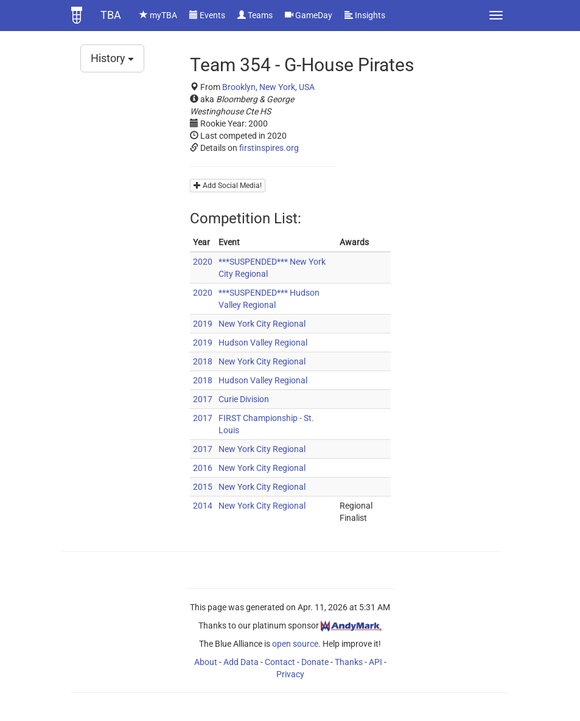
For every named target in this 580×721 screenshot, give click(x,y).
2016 (202, 468)
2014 (202, 505)
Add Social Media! (228, 185)
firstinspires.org (269, 148)
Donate (315, 662)
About (205, 662)
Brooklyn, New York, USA (268, 87)
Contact (280, 662)
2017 (202, 399)
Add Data (241, 662)
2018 (202, 361)
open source (295, 644)
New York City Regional (262, 324)
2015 (202, 487)
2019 (202, 324)
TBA (110, 15)
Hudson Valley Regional (262, 342)
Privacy (290, 674)
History (112, 58)
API (375, 662)
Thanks (349, 662)
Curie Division (243, 399)
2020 (202, 261)
